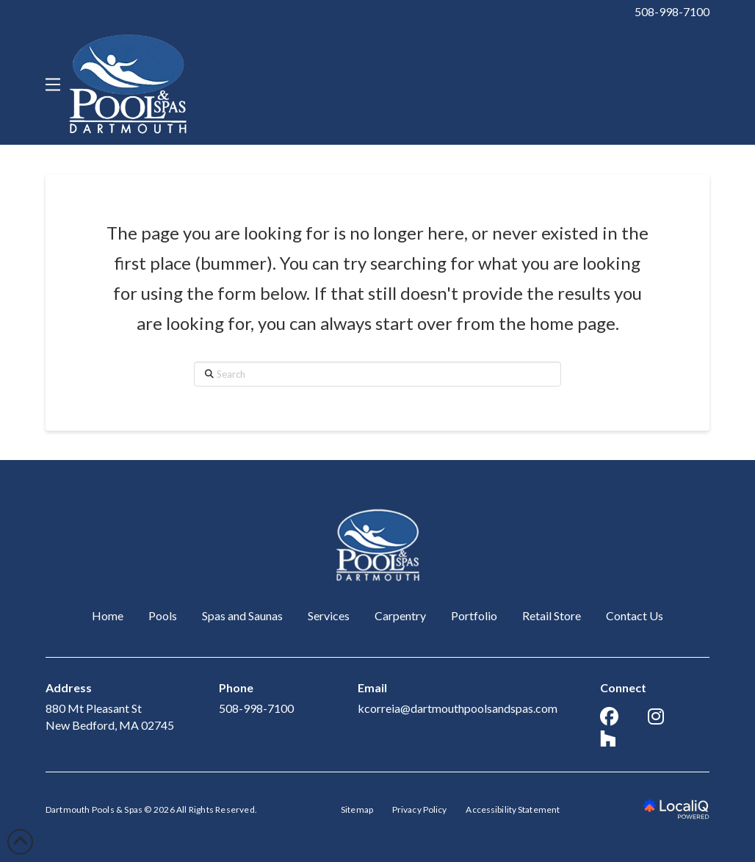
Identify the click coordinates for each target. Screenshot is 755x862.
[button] (53, 84)
